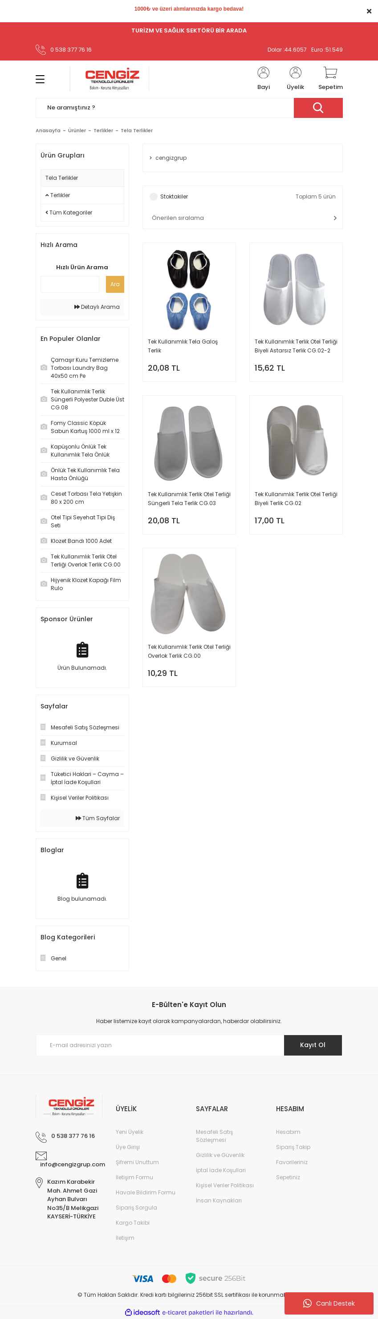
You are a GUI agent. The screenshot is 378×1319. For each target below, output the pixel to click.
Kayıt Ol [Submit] (312, 1044)
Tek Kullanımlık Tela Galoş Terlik (183, 346)
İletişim (125, 1238)
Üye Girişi (128, 1147)
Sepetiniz (288, 1177)
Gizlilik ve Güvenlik (220, 1155)
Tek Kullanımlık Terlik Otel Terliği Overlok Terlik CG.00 (189, 651)
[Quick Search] (70, 284)
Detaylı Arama (97, 307)
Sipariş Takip (293, 1147)
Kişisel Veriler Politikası (225, 1185)
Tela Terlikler (137, 130)
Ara (115, 284)
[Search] (189, 108)
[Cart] (330, 79)
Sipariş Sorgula (136, 1207)
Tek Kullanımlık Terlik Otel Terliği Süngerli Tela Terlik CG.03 (189, 498)
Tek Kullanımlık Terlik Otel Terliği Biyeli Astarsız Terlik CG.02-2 (296, 346)
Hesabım (288, 1132)
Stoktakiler (174, 196)
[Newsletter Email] (189, 1045)
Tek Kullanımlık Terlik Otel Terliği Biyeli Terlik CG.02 (296, 498)
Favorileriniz (292, 1162)
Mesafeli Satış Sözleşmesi (214, 1136)
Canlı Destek (329, 1303)
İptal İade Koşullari (221, 1170)
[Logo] (110, 79)
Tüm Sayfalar (98, 818)
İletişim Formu (134, 1177)
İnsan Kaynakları (219, 1200)
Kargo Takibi (133, 1222)
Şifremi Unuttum (137, 1162)
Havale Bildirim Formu (145, 1192)
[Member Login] (263, 79)
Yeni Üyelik (129, 1132)
